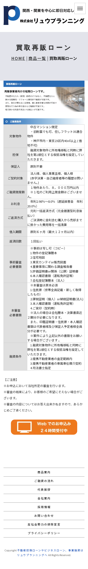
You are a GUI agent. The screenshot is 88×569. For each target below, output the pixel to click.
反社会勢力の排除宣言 (44, 524)
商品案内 (44, 472)
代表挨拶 (44, 489)
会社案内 (44, 498)
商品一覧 (37, 58)
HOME (18, 58)
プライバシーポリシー (44, 533)
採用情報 (44, 507)
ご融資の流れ (44, 481)
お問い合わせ (44, 516)
